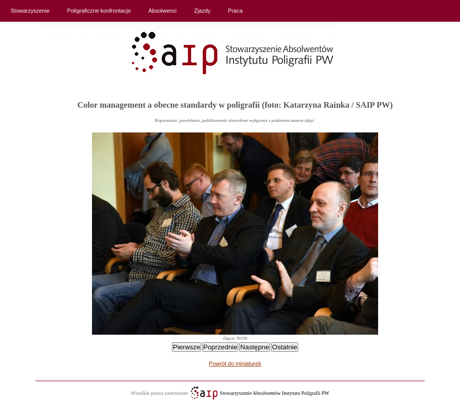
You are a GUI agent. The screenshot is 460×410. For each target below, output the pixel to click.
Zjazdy (202, 11)
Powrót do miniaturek (235, 363)
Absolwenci (163, 11)
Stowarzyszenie (30, 11)
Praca (235, 11)
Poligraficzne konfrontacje (99, 11)
